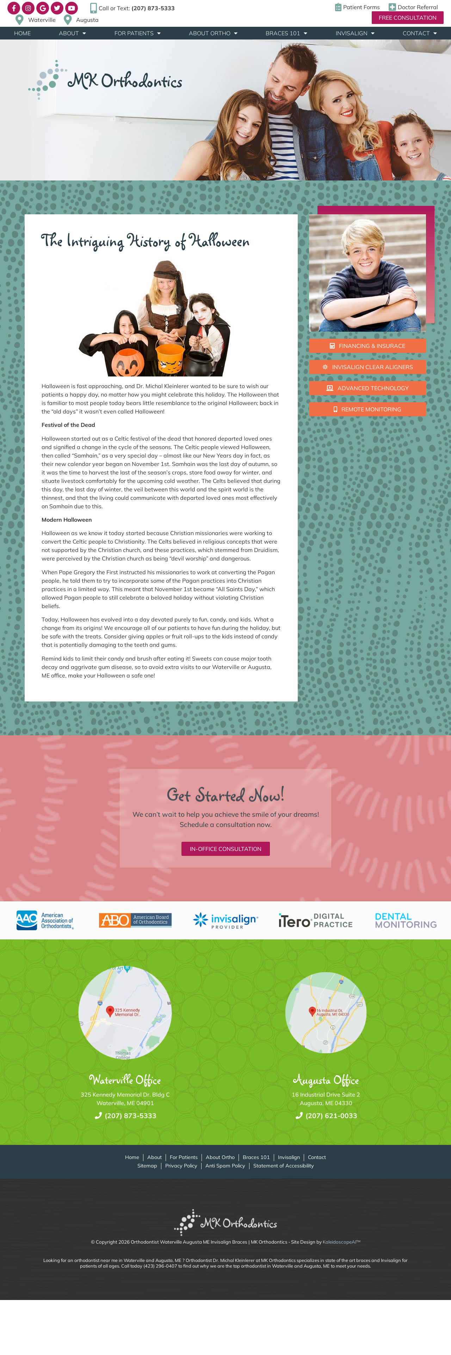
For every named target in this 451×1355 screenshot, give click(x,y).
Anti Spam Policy (225, 1166)
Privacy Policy (181, 1166)
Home (22, 33)
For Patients (138, 33)
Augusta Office (326, 1079)
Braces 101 (286, 33)
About (72, 33)
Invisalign (355, 33)
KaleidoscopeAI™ (341, 1242)
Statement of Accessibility (283, 1166)
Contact (420, 33)
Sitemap (147, 1166)
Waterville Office (125, 1079)
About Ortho (213, 33)
